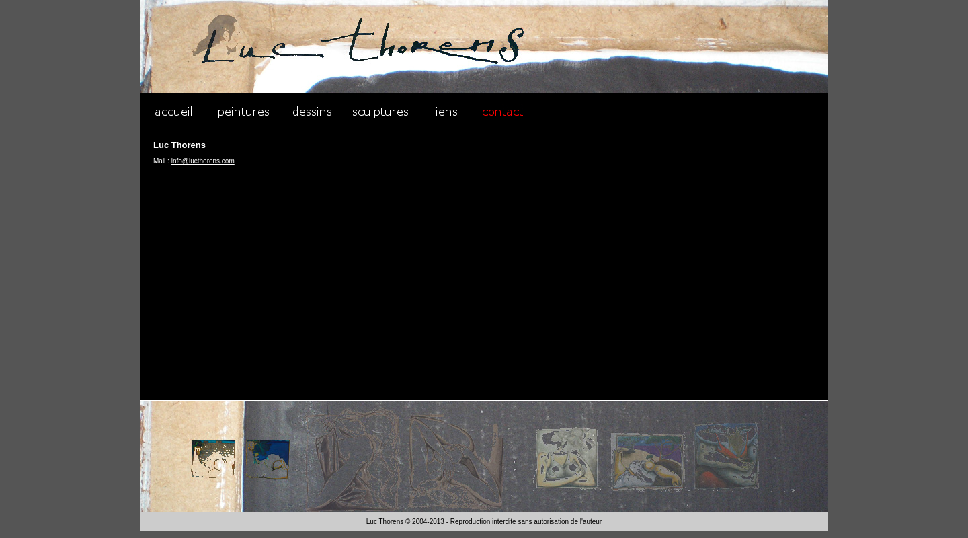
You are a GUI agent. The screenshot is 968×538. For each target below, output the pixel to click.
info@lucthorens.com (203, 161)
